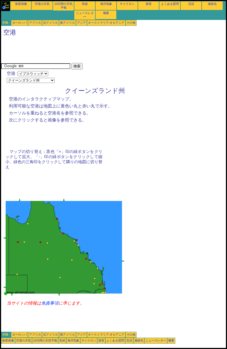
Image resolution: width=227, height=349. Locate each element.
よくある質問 (170, 3)
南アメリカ (67, 22)
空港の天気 (42, 3)
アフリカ (35, 22)
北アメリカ (50, 22)
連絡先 (212, 3)
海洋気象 (106, 3)
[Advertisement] (99, 51)
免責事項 (49, 303)
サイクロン (127, 3)
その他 (131, 22)
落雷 (149, 3)
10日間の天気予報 (45, 340)
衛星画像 (21, 3)
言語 (191, 3)
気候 (85, 3)
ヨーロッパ (19, 22)
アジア (81, 22)
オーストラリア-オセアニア (106, 22)
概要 (106, 13)
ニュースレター (155, 340)
